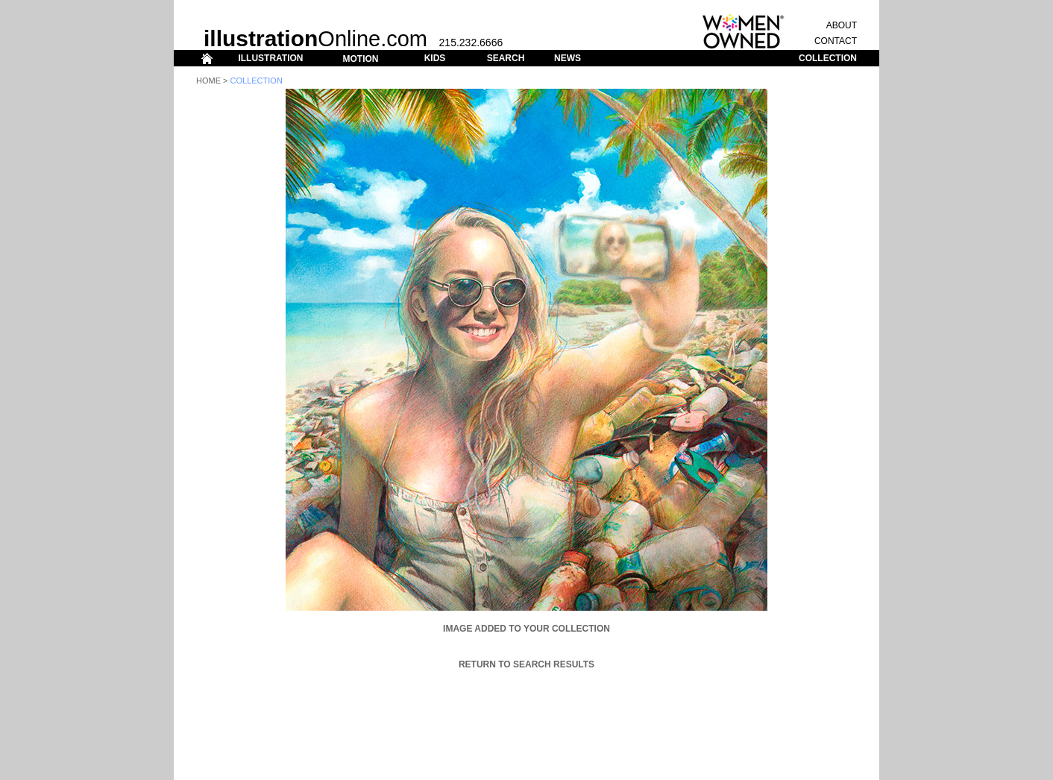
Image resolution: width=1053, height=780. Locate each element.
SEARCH (506, 58)
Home (208, 80)
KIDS (435, 58)
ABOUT (841, 25)
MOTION (360, 59)
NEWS (567, 58)
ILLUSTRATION (270, 58)
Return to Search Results (526, 664)
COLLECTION (828, 58)
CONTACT (835, 41)
